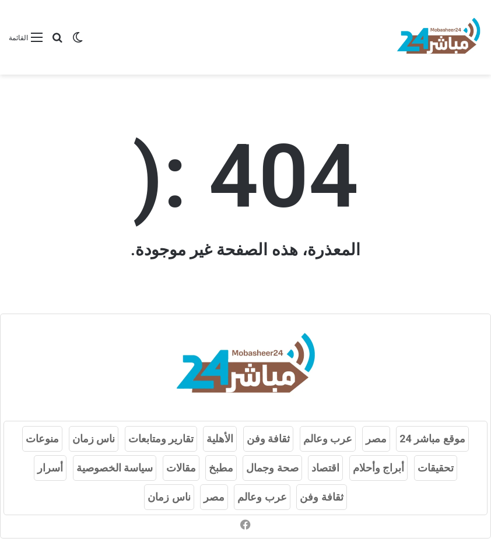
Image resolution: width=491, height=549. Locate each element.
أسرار (50, 468)
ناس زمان (93, 438)
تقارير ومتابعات (161, 438)
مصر (376, 438)
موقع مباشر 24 (432, 438)
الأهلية (219, 438)
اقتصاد (325, 468)
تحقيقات (436, 468)
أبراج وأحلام (378, 468)
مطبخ (221, 468)
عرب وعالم (327, 438)
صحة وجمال (272, 468)
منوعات (42, 438)
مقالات (181, 468)
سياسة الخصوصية (114, 468)
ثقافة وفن (268, 438)
